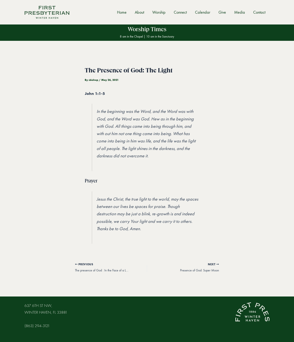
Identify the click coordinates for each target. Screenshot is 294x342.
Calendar (202, 12)
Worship (159, 12)
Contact (259, 12)
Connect (180, 12)
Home (122, 12)
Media (239, 12)
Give (222, 12)
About (139, 12)
